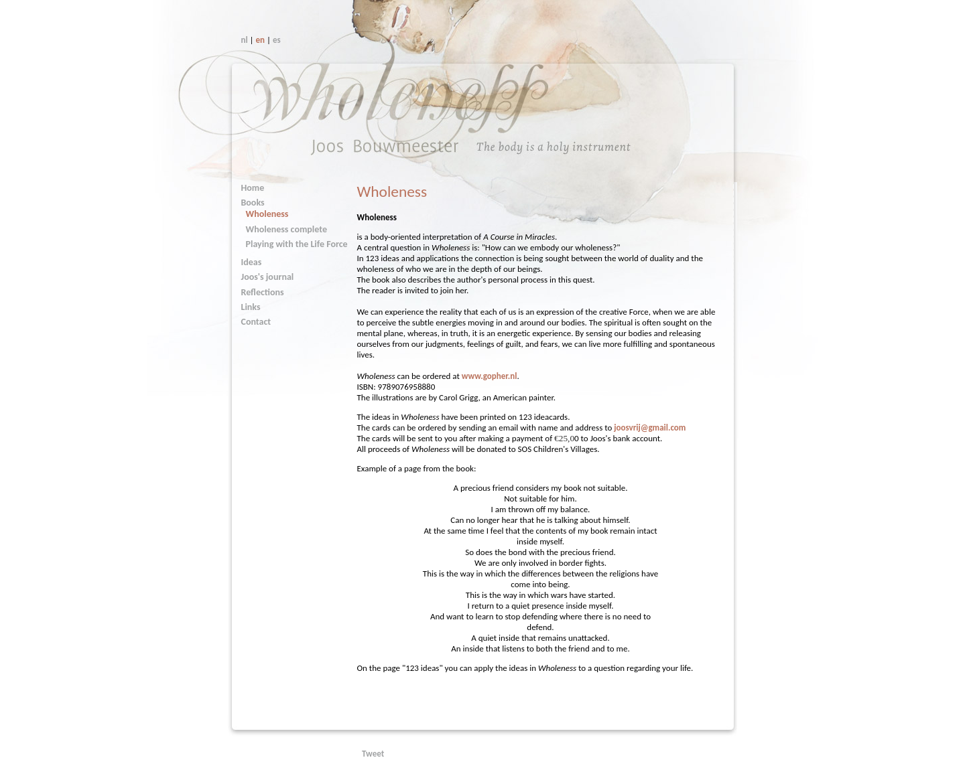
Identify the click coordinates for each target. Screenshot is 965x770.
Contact (256, 321)
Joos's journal (267, 277)
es (277, 40)
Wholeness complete (286, 229)
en (260, 40)
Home (253, 188)
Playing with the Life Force (297, 244)
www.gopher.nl (489, 376)
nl (244, 40)
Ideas (251, 262)
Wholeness (267, 214)
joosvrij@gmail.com (650, 427)
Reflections (262, 292)
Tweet (373, 754)
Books (253, 202)
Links (251, 307)
